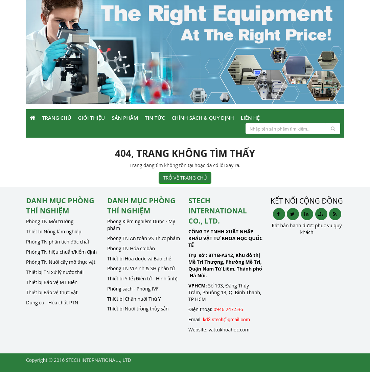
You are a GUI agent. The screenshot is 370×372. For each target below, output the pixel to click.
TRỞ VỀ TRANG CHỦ (185, 178)
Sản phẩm (125, 117)
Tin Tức (155, 117)
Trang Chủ (56, 117)
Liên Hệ (250, 117)
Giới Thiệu (91, 117)
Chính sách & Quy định (202, 117)
